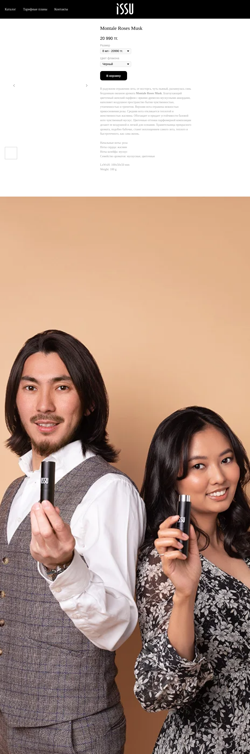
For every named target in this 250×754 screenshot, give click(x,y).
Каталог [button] (10, 9)
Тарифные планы (35, 9)
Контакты (61, 9)
